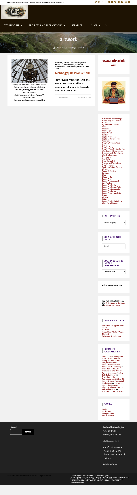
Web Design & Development (113, 152)
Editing (105, 201)
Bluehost (105, 340)
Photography (123, 487)
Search (13, 437)
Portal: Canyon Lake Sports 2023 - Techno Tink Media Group (113, 364)
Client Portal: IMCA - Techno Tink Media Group (113, 396)
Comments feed (108, 423)
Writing (105, 199)
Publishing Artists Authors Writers (113, 169)
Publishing (71, 67)
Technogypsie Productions (72, 73)
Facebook (107, 490)
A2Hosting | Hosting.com (112, 342)
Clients (66, 63)
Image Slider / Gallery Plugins (111, 336)
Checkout (106, 128)
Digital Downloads (110, 136)
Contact (105, 134)
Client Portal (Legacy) (111, 205)
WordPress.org (108, 425)
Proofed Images (108, 166)
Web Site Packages (110, 156)
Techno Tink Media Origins (112, 203)
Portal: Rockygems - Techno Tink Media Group (113, 379)
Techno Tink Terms (109, 193)
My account (106, 158)
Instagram (115, 490)
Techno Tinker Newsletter (112, 195)
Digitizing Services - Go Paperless (111, 139)
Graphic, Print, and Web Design (111, 143)
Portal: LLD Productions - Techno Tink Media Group (112, 371)
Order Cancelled (108, 162)
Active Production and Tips (113, 118)
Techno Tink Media (109, 187)
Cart (104, 126)
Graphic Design (108, 146)
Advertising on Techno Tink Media (113, 121)
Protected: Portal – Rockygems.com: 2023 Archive (111, 384)
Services (80, 67)
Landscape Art (68, 65)
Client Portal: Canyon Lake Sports (111, 367)
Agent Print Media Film (111, 124)
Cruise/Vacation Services (110, 305)
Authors (58, 63)
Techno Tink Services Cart (112, 191)
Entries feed (107, 421)
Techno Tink (107, 181)
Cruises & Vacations (77, 492)
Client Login (107, 130)
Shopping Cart (108, 178)
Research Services (109, 172)
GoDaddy (106, 333)
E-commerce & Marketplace (113, 154)
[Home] (54, 48)
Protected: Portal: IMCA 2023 (111, 400)
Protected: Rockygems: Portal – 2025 (111, 330)
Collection (75, 63)
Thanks (105, 197)
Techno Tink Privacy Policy (112, 189)
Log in (104, 419)
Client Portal (107, 132)
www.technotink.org (110, 308)
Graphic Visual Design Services (111, 149)
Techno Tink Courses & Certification (111, 184)
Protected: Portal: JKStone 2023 (113, 392)
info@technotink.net (113, 450)
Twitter (99, 490)
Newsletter (106, 160)
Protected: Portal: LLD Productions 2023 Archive (112, 375)
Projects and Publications (112, 164)
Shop (104, 176)
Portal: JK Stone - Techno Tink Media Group (113, 390)
